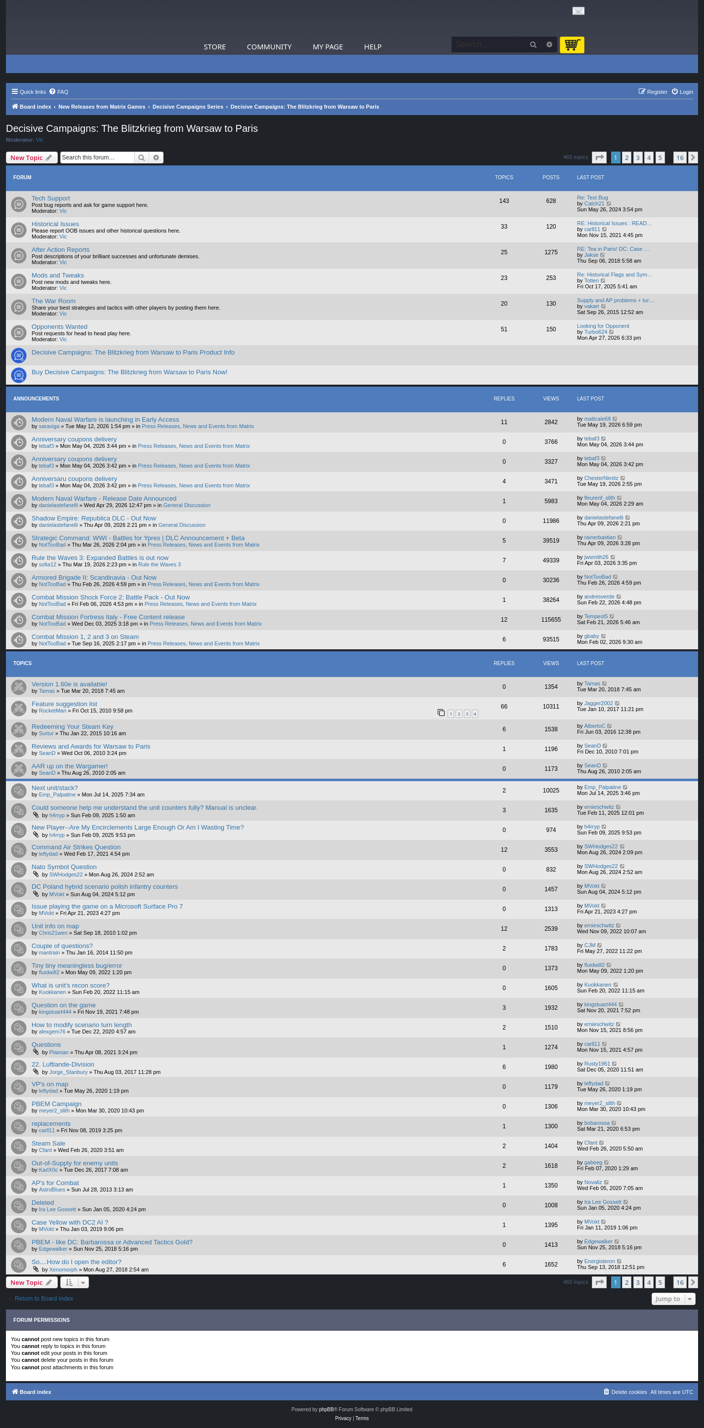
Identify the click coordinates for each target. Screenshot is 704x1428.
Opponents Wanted (59, 326)
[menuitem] (58, 92)
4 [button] (649, 157)
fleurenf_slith (599, 498)
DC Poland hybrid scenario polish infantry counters (105, 886)
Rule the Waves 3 (159, 564)
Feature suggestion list (64, 704)
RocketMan (53, 711)
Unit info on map (55, 926)
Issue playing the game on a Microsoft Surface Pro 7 (107, 906)
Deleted (43, 1202)
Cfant (45, 1150)
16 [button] (680, 157)
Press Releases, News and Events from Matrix (198, 426)
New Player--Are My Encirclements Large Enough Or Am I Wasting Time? (138, 827)
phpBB (326, 1409)
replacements (51, 1123)
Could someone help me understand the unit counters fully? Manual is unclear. (145, 807)
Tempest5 (596, 616)
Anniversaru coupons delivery (74, 478)
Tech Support (51, 198)
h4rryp (57, 815)
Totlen (591, 280)
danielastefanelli (58, 505)
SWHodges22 (601, 846)
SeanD (47, 753)
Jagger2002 (598, 703)
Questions (46, 1044)
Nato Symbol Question (64, 867)
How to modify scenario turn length (82, 1025)
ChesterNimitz (601, 478)
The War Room (54, 301)
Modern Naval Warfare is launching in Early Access (105, 419)
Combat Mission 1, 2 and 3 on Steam (85, 636)
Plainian (59, 1052)
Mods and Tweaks (58, 275)
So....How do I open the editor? (77, 1262)
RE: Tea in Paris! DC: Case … (613, 249)
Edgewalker (53, 1249)
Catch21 (594, 203)
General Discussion (186, 505)
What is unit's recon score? (71, 985)
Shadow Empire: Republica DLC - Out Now (94, 518)
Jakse (591, 255)
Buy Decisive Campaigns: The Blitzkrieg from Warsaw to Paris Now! (129, 372)
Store (215, 46)
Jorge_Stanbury (68, 1072)
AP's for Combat (55, 1183)
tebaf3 (46, 446)
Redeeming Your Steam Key (73, 726)
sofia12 (47, 564)
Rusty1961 (597, 1064)
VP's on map (50, 1084)
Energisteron (599, 1261)
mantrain (49, 952)
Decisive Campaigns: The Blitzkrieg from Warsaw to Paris (132, 128)
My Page (328, 46)
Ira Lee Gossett (57, 1209)
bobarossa (597, 1123)
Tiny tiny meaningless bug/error (77, 965)
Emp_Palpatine (57, 794)
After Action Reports (60, 249)
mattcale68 (597, 419)
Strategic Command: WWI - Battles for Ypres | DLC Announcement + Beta (138, 538)
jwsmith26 (596, 557)
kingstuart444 (55, 1012)
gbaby (591, 636)
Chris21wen (53, 933)
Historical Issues (55, 224)
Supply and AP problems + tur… (616, 300)
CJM (590, 945)
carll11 (592, 229)
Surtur (46, 733)
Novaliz (593, 1182)
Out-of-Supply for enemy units (75, 1163)
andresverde (599, 596)
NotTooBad (52, 545)
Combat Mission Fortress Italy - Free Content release (108, 617)
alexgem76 (52, 1031)
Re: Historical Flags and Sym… (615, 275)
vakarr (592, 306)
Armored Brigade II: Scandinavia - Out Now (94, 577)
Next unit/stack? (55, 788)
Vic (39, 140)
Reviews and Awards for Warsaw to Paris (91, 746)
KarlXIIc (48, 1170)
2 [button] (626, 157)
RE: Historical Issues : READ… (614, 223)
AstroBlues (52, 1189)
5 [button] (660, 157)
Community (269, 46)
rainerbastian (600, 537)
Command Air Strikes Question (76, 847)
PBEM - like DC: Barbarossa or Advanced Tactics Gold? (112, 1242)
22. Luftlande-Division (63, 1064)
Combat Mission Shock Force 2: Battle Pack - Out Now (111, 597)
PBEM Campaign (57, 1104)
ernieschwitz (599, 807)
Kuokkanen (52, 992)
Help (373, 46)
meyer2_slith (54, 1110)
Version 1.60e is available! (69, 684)
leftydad (48, 854)
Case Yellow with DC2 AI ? (70, 1222)
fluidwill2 (49, 972)
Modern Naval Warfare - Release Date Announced (104, 498)
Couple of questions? (62, 946)
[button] (599, 157)
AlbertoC (595, 726)
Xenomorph (63, 1269)
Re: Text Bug (592, 197)
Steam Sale (48, 1143)
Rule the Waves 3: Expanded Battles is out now (100, 557)
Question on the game (64, 1005)
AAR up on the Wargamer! (70, 766)
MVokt (57, 894)
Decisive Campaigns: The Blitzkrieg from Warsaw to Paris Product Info (133, 352)
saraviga (49, 426)
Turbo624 (596, 332)
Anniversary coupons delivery (74, 439)
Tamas (47, 691)
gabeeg (593, 1162)
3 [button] (638, 157)
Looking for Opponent (603, 326)
